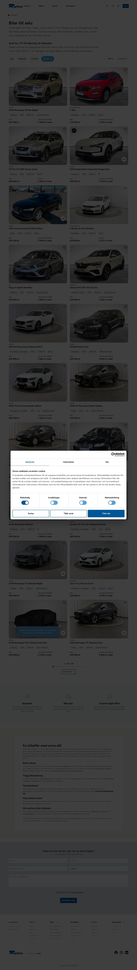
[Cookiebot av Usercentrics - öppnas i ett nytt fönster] (113, 454)
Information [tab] (68, 462)
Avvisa (31, 513)
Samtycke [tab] (29, 462)
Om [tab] (107, 462)
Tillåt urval (68, 513)
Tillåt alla (106, 513)
